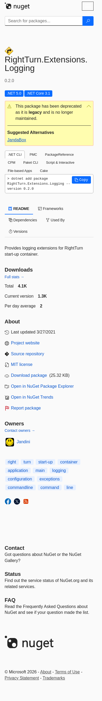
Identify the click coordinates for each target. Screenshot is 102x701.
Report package (26, 408)
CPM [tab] (11, 162)
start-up (45, 462)
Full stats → (14, 277)
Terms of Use (67, 672)
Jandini (23, 442)
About (45, 672)
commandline (20, 487)
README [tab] (19, 208)
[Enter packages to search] (44, 21)
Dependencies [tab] (23, 220)
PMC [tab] (33, 155)
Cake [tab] (44, 171)
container (69, 462)
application (18, 470)
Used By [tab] (55, 220)
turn (27, 462)
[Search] (88, 21)
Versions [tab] (18, 231)
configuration (20, 479)
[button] (49, 112)
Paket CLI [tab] (30, 162)
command (49, 487)
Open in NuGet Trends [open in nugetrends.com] (32, 397)
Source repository (27, 354)
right (12, 462)
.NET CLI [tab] (15, 155)
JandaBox (16, 140)
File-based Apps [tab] (20, 171)
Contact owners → (20, 430)
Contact (14, 548)
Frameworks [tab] (50, 208)
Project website (25, 343)
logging (59, 470)
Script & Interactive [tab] (60, 162)
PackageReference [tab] (59, 155)
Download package (29, 375)
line (70, 487)
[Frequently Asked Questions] (10, 600)
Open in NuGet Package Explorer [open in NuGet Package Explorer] (42, 386)
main (40, 470)
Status (13, 574)
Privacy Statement (22, 678)
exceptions (50, 479)
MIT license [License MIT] (22, 364)
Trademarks (54, 678)
